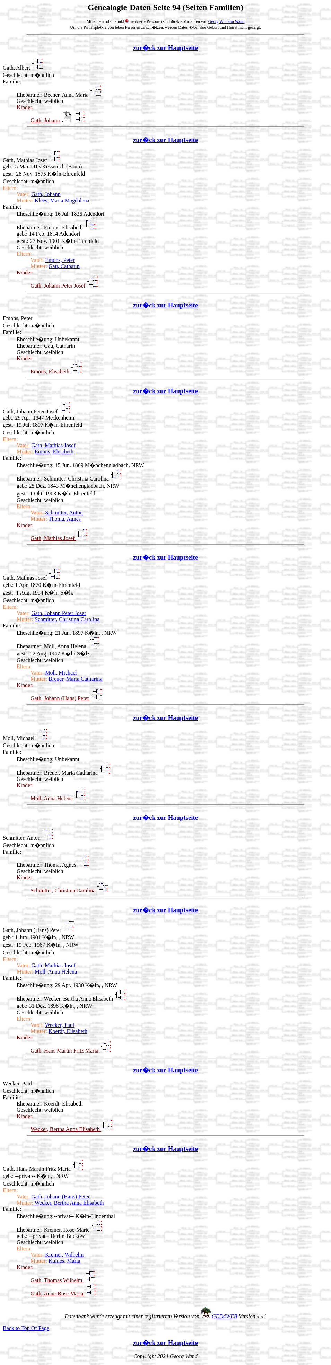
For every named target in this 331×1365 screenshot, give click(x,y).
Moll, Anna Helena (52, 798)
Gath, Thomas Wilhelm (57, 1280)
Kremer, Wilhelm (64, 1255)
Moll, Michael (61, 673)
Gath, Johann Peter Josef (59, 286)
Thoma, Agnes (65, 519)
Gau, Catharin (64, 266)
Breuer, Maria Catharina (75, 679)
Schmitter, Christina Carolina (67, 619)
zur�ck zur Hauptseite (165, 47)
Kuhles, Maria (64, 1261)
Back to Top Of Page (26, 1328)
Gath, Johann (46, 120)
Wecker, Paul (59, 1025)
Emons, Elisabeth (51, 372)
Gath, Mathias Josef (53, 445)
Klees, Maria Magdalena (62, 200)
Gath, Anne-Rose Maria (58, 1293)
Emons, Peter (60, 260)
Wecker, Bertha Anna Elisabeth (66, 1129)
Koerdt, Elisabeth (68, 1031)
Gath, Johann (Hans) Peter (60, 698)
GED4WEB (224, 1316)
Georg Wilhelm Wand (226, 21)
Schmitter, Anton (64, 513)
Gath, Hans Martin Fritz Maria (65, 1051)
